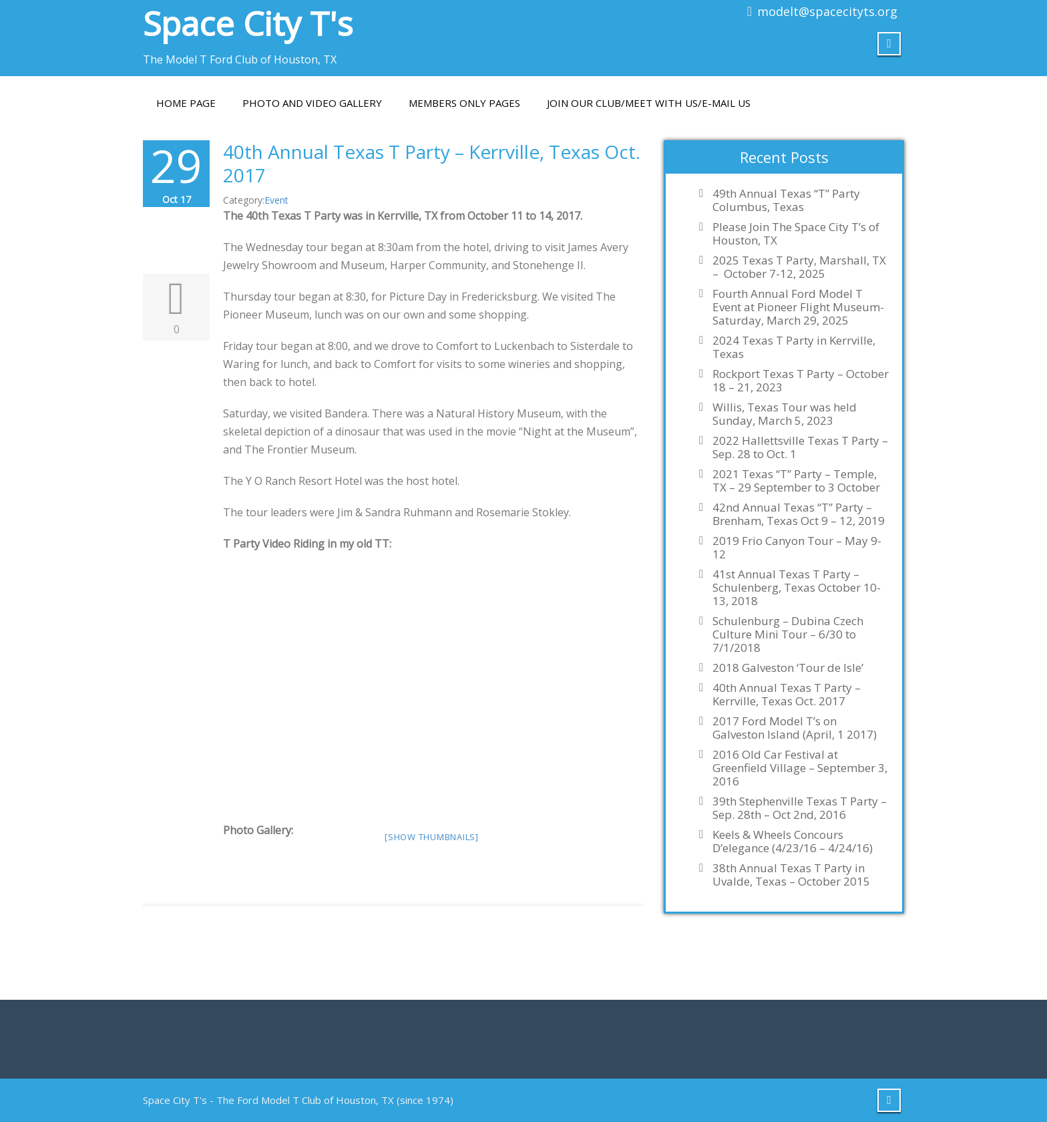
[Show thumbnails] (432, 837)
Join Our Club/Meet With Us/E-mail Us (649, 103)
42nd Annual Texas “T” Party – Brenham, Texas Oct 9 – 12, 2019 (798, 514)
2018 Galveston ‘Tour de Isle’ (787, 668)
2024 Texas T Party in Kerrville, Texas (793, 347)
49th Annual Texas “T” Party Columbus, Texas (786, 200)
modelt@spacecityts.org (827, 11)
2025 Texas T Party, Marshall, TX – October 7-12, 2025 (799, 267)
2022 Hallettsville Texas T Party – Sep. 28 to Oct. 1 (800, 447)
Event (276, 200)
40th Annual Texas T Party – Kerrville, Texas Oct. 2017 (431, 163)
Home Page (186, 103)
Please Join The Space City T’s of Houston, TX (795, 233)
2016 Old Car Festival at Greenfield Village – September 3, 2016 (799, 768)
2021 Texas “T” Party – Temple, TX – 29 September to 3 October (796, 480)
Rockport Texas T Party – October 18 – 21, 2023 (800, 380)
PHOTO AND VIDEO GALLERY (312, 103)
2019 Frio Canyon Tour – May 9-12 (796, 547)
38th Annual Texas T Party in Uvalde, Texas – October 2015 (791, 875)
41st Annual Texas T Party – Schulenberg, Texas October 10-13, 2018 (796, 588)
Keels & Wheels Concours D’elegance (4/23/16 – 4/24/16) (792, 841)
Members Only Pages (464, 103)
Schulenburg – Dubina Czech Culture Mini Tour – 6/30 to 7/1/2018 (787, 634)
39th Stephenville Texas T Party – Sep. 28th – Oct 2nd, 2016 (799, 808)
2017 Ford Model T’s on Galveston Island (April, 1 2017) (794, 728)
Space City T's (248, 23)
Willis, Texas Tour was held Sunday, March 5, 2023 (784, 414)
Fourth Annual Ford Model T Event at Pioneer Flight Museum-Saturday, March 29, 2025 (798, 307)
